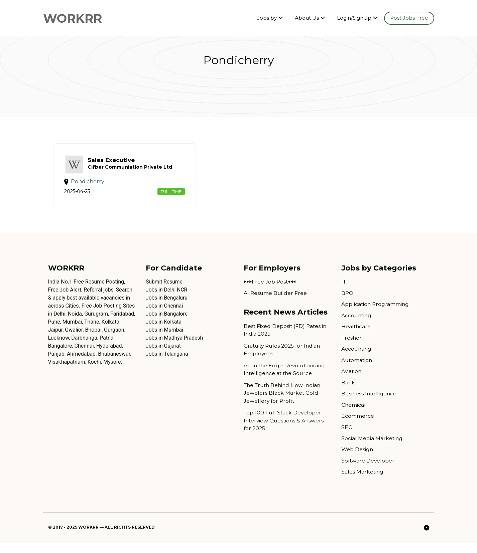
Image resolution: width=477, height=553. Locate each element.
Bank (348, 391)
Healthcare (356, 334)
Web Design (357, 459)
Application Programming (375, 311)
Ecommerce (357, 425)
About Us (307, 18)
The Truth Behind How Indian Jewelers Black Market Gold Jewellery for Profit (284, 401)
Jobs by (267, 18)
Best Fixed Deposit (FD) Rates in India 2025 (286, 337)
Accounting (357, 323)
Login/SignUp (354, 18)
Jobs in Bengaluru (167, 305)
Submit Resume (164, 289)
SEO (347, 436)
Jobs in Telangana (167, 361)
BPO (347, 300)
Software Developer (368, 470)
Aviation (351, 379)
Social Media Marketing (372, 447)
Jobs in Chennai (165, 313)
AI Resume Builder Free (276, 300)
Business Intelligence (369, 402)
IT (344, 289)
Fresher (351, 345)
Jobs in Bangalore (167, 321)
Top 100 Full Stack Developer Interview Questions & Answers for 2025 (285, 429)
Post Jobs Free (409, 18)
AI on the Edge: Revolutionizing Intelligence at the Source (286, 377)
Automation (357, 368)
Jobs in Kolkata (164, 329)
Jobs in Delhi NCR (167, 297)
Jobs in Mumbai (165, 337)
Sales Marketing (362, 482)
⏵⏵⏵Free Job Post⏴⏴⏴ (270, 289)
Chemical (353, 413)
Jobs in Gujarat (164, 353)
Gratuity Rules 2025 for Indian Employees (284, 357)
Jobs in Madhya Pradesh (175, 345)
